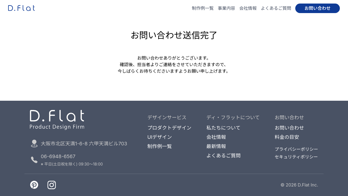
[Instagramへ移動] (51, 184)
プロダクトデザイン (169, 127)
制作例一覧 (203, 8)
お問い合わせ (317, 8)
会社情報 (248, 8)
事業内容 (226, 8)
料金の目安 (287, 137)
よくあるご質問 (276, 8)
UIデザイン (159, 137)
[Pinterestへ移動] (34, 184)
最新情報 (216, 146)
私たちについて (223, 127)
